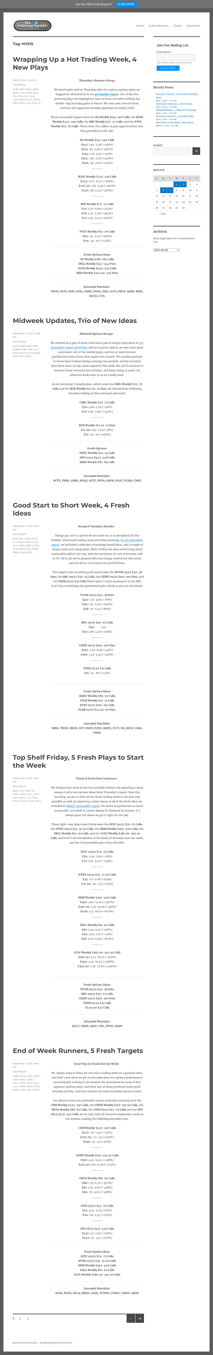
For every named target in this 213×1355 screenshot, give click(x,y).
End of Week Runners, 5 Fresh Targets (78, 1051)
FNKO (21, 542)
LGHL (36, 1083)
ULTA (28, 103)
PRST (15, 103)
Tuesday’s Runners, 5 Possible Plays (175, 116)
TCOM (35, 549)
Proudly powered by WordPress (56, 1342)
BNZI (35, 89)
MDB (22, 99)
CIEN (29, 1076)
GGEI (25, 96)
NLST (23, 353)
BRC (28, 538)
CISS (22, 92)
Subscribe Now (159, 25)
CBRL (35, 346)
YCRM (28, 356)
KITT (37, 349)
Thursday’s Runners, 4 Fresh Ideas (174, 104)
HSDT (22, 797)
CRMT (35, 538)
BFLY (22, 538)
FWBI (23, 349)
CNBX (16, 349)
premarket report (106, 94)
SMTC (16, 356)
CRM (15, 1079)
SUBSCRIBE (126, 4)
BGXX (29, 89)
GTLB (35, 542)
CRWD (22, 1079)
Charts (177, 25)
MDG (35, 797)
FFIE (19, 96)
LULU (29, 797)
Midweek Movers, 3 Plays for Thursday (176, 110)
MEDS (29, 1086)
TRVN (16, 552)
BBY (22, 89)
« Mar (163, 213)
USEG (30, 552)
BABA (22, 346)
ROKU (23, 549)
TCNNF (36, 1089)
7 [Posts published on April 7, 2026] (170, 190)
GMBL (30, 349)
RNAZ (37, 353)
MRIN (21, 545)
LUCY (16, 99)
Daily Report (19, 84)
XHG (34, 103)
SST (29, 549)
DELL (36, 92)
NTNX (16, 801)
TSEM (23, 552)
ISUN (32, 96)
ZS (39, 103)
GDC (15, 797)
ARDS (16, 1076)
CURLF (30, 1079)
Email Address (164, 52)
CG (33, 790)
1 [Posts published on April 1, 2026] (176, 184)
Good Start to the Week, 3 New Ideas (174, 122)
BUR (29, 346)
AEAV (16, 790)
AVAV (16, 538)
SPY (22, 356)
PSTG (22, 103)
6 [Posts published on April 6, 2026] (163, 190)
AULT (22, 790)
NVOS (29, 99)
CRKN (29, 92)
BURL (16, 92)
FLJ (15, 542)
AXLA (23, 1076)
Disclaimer (193, 25)
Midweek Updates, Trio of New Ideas (75, 321)
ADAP (16, 89)
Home (140, 25)
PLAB (16, 549)
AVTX (15, 346)
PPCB (36, 99)
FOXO (28, 542)
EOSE (23, 1083)
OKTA (23, 1089)
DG (14, 96)
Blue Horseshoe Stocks (25, 1342)
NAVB (16, 353)
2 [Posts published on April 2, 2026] (183, 184)
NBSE (28, 545)
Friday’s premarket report (83, 806)
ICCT (15, 545)
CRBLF (36, 1076)
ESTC (36, 794)
